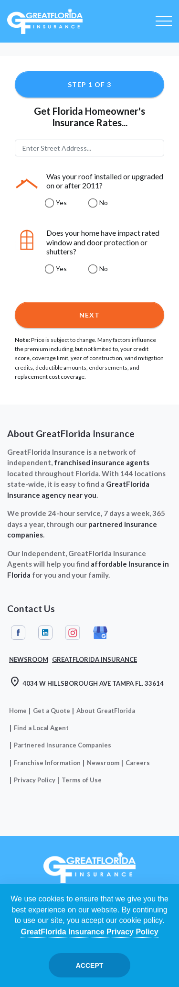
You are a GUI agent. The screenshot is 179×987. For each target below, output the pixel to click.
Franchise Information (47, 763)
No (103, 202)
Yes (61, 202)
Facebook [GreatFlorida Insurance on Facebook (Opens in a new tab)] (18, 632)
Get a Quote (51, 710)
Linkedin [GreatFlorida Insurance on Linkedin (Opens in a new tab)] (45, 632)
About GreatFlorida (105, 710)
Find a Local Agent (41, 728)
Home (18, 710)
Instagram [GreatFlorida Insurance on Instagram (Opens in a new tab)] (72, 632)
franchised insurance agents (101, 462)
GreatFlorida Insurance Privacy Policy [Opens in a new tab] (89, 932)
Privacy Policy (34, 780)
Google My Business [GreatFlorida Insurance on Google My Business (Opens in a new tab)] (100, 632)
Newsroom (103, 763)
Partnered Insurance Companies (62, 745)
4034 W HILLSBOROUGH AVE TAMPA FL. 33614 (86, 683)
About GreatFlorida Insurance (71, 433)
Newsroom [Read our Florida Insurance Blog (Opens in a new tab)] (28, 659)
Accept (90, 965)
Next (89, 315)
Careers (138, 763)
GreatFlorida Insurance (94, 659)
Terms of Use (82, 780)
